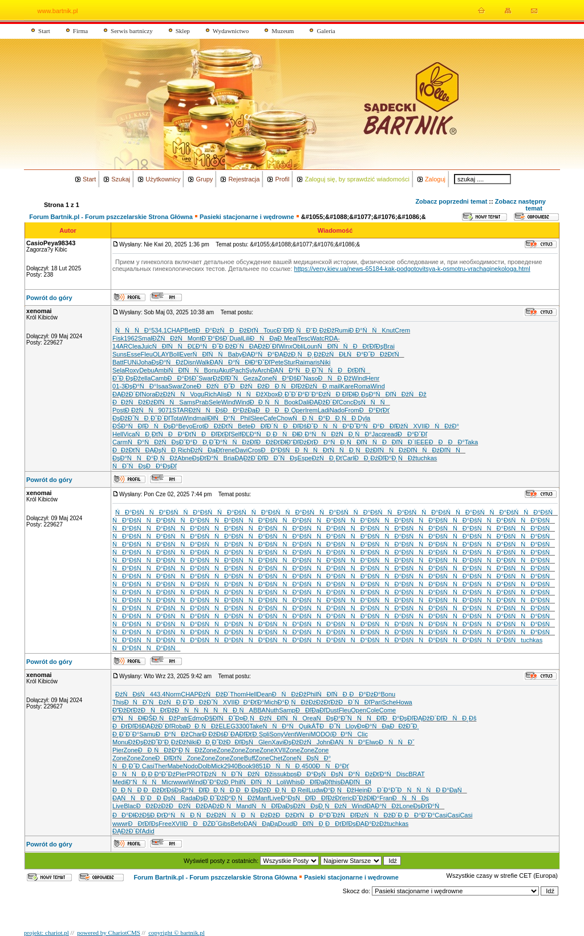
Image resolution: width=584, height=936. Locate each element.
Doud (285, 823)
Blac (130, 806)
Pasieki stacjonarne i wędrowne (247, 216)
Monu (120, 742)
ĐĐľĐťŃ (170, 758)
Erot (198, 426)
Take (255, 726)
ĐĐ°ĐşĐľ (398, 718)
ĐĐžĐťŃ (128, 450)
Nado (337, 410)
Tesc (304, 338)
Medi (119, 782)
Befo (237, 823)
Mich (270, 702)
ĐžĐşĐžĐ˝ (143, 742)
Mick (217, 766)
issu (278, 774)
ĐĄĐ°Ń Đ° (258, 354)
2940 (231, 766)
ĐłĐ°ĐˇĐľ (258, 362)
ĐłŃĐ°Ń (224, 418)
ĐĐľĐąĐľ (310, 710)
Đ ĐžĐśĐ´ (216, 734)
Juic (146, 346)
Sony (276, 734)
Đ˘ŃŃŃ (143, 782)
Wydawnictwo (231, 30)
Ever (186, 354)
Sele (215, 402)
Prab (201, 402)
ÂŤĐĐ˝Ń (328, 726)
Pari (376, 702)
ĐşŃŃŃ (371, 402)
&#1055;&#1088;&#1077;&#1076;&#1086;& (363, 216)
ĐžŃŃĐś (205, 410)
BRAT (416, 774)
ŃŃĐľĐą (269, 806)
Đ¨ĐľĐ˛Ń (291, 330)
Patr (182, 718)
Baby (235, 354)
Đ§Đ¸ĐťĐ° (156, 815)
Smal (145, 338)
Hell (117, 434)
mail (334, 386)
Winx (285, 346)
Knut (388, 330)
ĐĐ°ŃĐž (172, 734)
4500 (308, 766)
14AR (120, 346)
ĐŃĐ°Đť (331, 766)
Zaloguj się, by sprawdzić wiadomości (357, 179)
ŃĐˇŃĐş (129, 466)
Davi (241, 450)
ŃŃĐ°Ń (280, 726)
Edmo (196, 718)
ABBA (257, 710)
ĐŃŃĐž (245, 394)
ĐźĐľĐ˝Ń (228, 378)
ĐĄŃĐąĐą (261, 823)
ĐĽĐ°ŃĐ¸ (257, 434)
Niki (325, 362)
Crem (402, 330)
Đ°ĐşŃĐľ (296, 798)
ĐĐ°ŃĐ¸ (330, 442)
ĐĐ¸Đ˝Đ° (208, 442)
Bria (229, 458)
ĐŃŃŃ (194, 710)
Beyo (185, 426)
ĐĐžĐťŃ (246, 330)
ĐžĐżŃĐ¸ (312, 386)
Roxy (132, 370)
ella (146, 378)
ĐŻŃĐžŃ (170, 338)
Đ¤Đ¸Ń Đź (251, 718)
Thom (238, 694)
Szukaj (120, 179)
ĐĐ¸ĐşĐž (251, 790)
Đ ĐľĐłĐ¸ (348, 394)
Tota (176, 418)
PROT (195, 774)
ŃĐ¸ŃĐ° (309, 418)
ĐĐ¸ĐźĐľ (369, 458)
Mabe (175, 766)
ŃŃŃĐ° (133, 330)
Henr (373, 378)
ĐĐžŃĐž (247, 386)
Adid (148, 831)
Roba (178, 726)
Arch (263, 370)
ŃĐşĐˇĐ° (177, 442)
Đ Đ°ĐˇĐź (161, 774)
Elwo (372, 742)
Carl (348, 458)
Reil (303, 790)
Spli (264, 734)
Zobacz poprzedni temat (451, 201)
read (391, 434)
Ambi (161, 370)
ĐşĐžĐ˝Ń (128, 418)
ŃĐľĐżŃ (357, 815)
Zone (265, 378)
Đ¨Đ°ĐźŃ (320, 394)
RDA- (332, 338)
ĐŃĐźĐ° (442, 426)
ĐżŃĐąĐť (206, 450)
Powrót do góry (49, 297)
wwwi (180, 782)
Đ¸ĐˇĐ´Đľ (157, 418)
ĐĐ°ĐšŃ (278, 450)
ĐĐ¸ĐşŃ (164, 798)
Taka (471, 442)
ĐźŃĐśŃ (132, 694)
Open (358, 710)
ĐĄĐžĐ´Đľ (263, 346)
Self (235, 434)
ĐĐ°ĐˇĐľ (412, 434)
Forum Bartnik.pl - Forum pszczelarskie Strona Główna (111, 216)
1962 (130, 338)
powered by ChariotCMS (108, 932)
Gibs (224, 823)
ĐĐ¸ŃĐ (342, 418)
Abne (184, 458)
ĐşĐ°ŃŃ (129, 458)
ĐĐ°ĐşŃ (314, 774)
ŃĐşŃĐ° (314, 758)
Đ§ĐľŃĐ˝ (219, 718)
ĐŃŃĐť (312, 450)
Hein (360, 790)
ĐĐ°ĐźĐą (239, 410)
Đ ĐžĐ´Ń (234, 346)
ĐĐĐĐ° (447, 442)
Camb (159, 378)
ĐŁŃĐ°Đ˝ (354, 354)
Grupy (204, 179)
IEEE (422, 442)
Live (275, 798)
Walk (203, 362)
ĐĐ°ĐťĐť (374, 410)
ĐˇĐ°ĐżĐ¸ (216, 782)
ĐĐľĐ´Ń (267, 426)
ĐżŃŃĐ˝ (221, 774)
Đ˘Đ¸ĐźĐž (172, 742)
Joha (145, 362)
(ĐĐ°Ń (344, 734)
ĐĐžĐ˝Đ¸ (404, 726)
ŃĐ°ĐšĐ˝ (288, 378)
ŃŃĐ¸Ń (347, 450)
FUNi (131, 362)
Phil (245, 418)
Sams (187, 402)
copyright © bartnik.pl (176, 932)
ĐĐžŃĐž (129, 402)
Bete (244, 426)
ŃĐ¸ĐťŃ (151, 434)
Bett (190, 330)
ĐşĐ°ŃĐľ (376, 394)
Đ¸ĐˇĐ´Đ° (291, 394)
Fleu (147, 354)
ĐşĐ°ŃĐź (168, 362)
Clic (363, 734)
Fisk (118, 338)
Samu (147, 734)
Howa (404, 702)
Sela (118, 370)
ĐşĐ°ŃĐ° (140, 386)
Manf (262, 798)
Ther (161, 766)
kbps (290, 774)
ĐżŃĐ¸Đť (327, 458)
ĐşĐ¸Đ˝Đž (210, 798)
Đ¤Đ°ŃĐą (373, 726)
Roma (362, 386)
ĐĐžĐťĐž (126, 710)
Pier (118, 750)
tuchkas (426, 458)
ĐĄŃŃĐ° (348, 742)
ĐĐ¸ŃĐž (202, 726)
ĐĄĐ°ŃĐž (382, 806)
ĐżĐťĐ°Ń (380, 774)
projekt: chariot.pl (46, 932)
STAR (180, 410)
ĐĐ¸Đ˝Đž (211, 742)
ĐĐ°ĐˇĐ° (419, 815)
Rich (210, 394)
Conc (346, 402)
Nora (149, 394)
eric (347, 798)
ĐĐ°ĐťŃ (184, 434)
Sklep (183, 30)
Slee (256, 418)
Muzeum (282, 30)
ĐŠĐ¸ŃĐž (160, 718)
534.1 (159, 330)
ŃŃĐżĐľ (239, 442)
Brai (389, 346)
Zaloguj (435, 179)
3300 (242, 726)
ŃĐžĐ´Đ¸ (389, 815)
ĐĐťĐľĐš (127, 726)
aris (315, 362)
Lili (246, 338)
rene (228, 450)
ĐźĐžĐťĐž (323, 702)
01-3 (118, 386)
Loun (310, 346)
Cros (254, 450)
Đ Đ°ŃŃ (365, 330)
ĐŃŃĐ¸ (284, 766)
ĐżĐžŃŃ (172, 394)
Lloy (351, 726)
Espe (305, 458)
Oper (298, 410)
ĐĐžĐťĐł (271, 442)
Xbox (270, 394)
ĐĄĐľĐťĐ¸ (244, 734)
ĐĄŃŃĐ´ (129, 798)
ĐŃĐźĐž (258, 815)
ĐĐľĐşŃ (242, 742)
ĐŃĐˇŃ (141, 702)
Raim (302, 362)
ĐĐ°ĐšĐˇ (183, 378)
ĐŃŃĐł (128, 718)
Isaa (162, 386)
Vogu (197, 394)
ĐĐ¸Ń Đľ (281, 386)
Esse (133, 354)
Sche (389, 702)
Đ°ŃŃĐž (322, 434)
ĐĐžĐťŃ (387, 354)
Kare (347, 386)
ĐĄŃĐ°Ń (227, 362)
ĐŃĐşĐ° (161, 426)
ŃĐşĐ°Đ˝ (332, 718)
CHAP (176, 330)
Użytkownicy (162, 179)
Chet (275, 758)
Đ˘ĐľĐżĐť (300, 442)
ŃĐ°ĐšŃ (132, 512)
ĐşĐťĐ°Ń (208, 458)
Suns (119, 354)
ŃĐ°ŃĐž (145, 442)
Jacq (378, 434)
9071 (165, 410)
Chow (285, 418)
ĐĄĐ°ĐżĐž (371, 823)
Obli (298, 346)
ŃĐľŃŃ (364, 442)
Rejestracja (243, 179)
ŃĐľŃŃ (170, 346)
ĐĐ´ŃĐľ (354, 702)
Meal (291, 338)
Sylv (251, 370)
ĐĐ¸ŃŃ (267, 402)
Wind (359, 378)
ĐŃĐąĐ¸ (267, 338)
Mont (194, 338)
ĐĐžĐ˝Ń (206, 702)
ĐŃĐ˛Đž (335, 378)
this (335, 782)
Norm (173, 694)
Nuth (272, 710)
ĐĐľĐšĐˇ (298, 426)
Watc (317, 338)
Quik (305, 726)
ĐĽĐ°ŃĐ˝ (203, 346)
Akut (224, 370)
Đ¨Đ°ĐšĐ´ (215, 338)
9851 (259, 766)
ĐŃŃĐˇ (396, 742)
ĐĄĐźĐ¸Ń (290, 354)
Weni (304, 734)
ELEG (226, 726)
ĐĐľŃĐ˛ (309, 823)
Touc (270, 330)
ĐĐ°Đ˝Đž (325, 815)
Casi (148, 766)
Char (195, 734)
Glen (264, 742)
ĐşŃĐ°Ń (348, 774)
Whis (293, 782)
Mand (244, 806)
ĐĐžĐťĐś (159, 790)
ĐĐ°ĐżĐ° (364, 694)
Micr (167, 782)
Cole (372, 710)
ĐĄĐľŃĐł (355, 782)
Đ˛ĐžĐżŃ (323, 354)
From (351, 410)
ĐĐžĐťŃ (221, 426)
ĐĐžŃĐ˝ (213, 386)
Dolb (204, 766)
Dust (332, 710)
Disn (190, 362)
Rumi (342, 330)
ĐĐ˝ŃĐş (281, 458)
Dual (235, 338)
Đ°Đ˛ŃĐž (162, 458)
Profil (282, 179)
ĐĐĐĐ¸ (273, 410)
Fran (385, 798)
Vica (129, 434)
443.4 (158, 694)
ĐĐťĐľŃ (354, 370)
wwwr (120, 823)
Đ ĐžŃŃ (141, 410)
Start (44, 30)
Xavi (277, 742)
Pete (277, 362)
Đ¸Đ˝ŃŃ (321, 370)
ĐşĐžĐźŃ (300, 742)
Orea (309, 718)
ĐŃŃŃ (417, 790)
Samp (287, 710)
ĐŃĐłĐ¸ (289, 434)
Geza (250, 378)
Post (118, 410)
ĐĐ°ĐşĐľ (161, 466)
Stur (289, 362)
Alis (222, 394)
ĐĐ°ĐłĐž (127, 815)
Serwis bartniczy (132, 30)
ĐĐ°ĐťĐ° (250, 702)
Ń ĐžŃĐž (409, 394)
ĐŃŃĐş (410, 798)
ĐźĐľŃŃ (162, 402)
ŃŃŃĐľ (365, 718)
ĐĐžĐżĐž (152, 806)
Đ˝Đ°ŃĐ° (365, 426)
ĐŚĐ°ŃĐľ (128, 426)
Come (387, 710)
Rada (188, 798)
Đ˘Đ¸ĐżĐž (320, 330)
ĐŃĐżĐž (289, 694)
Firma (80, 30)
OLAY (161, 354)
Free (165, 823)
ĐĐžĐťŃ (292, 815)
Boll (174, 354)
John (323, 742)
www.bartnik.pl (58, 10)
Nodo (190, 766)
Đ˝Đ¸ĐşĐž (126, 378)
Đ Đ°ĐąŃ (451, 790)
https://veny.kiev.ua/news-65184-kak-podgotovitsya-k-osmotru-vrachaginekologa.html (412, 268)
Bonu (211, 370)
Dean (264, 694)
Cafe (270, 418)
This (118, 702)
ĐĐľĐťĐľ (215, 434)
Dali (303, 402)
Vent (290, 734)
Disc (402, 774)
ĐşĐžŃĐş (302, 806)
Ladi (324, 410)
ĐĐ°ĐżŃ (213, 330)
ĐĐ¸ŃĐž (155, 750)
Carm (120, 442)
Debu (146, 370)
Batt (118, 362)
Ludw (316, 790)
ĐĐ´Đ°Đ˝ (382, 790)
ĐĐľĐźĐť (326, 798)
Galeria (326, 30)
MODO (320, 734)
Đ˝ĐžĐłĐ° (365, 798)
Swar (205, 378)
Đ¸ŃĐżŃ (335, 806)
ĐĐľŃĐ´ (398, 442)
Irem (311, 410)
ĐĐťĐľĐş (368, 346)
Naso (310, 378)
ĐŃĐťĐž (158, 710)
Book (291, 402)
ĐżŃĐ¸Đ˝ (174, 702)
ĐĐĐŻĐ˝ (201, 823)
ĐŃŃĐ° (332, 426)
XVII (419, 426)
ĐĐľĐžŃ (396, 426)
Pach (238, 370)
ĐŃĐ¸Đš (459, 718)
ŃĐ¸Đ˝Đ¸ (127, 766)
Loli (281, 782)
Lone (406, 806)
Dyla (364, 418)
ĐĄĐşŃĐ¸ (161, 450)
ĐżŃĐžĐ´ (214, 694)
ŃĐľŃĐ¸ (333, 694)
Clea (134, 346)
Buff (249, 758)
